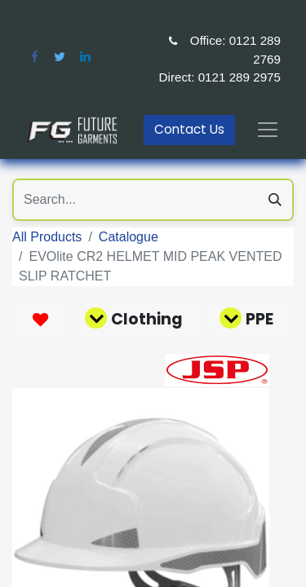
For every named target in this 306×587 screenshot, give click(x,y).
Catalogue (128, 237)
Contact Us (189, 129)
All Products (47, 237)
